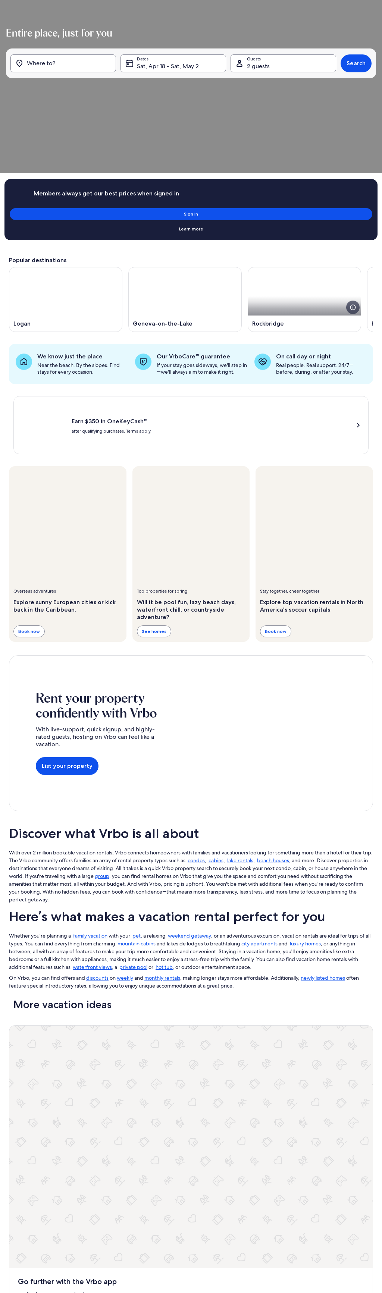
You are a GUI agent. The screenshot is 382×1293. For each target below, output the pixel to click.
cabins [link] (216, 774)
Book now (29, 544)
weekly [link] (125, 891)
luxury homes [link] (305, 857)
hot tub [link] (164, 880)
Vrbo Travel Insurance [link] (30, 1189)
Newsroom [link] (146, 1154)
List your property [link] (26, 1118)
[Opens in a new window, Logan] (65, 210)
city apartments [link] (259, 857)
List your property (67, 679)
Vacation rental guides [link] (31, 1165)
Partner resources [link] (26, 1154)
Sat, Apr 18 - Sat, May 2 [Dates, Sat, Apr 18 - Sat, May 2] (169, 92)
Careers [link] (143, 1130)
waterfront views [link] (92, 880)
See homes (154, 544)
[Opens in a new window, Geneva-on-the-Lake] (185, 210)
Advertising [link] (20, 1201)
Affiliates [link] (144, 1142)
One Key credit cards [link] (30, 1177)
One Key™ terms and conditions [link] (167, 1165)
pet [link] (136, 849)
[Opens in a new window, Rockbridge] (304, 210)
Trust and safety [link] (24, 1142)
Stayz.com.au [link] (275, 1165)
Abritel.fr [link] (270, 1130)
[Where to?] (65, 89)
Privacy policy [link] (149, 1189)
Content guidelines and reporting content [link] (177, 1225)
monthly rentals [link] (162, 891)
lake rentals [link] (240, 774)
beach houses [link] (273, 774)
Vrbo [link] (267, 1118)
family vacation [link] (90, 849)
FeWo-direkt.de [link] (278, 1142)
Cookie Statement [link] (153, 1201)
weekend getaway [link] (189, 849)
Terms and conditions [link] (157, 1177)
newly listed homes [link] (323, 891)
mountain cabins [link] (137, 857)
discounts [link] (97, 891)
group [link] (102, 789)
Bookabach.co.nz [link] (278, 1154)
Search (353, 89)
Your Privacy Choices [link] (156, 1213)
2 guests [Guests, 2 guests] (257, 92)
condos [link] (196, 774)
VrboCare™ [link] (20, 1130)
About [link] (141, 1118)
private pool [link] (133, 880)
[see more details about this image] (353, 218)
